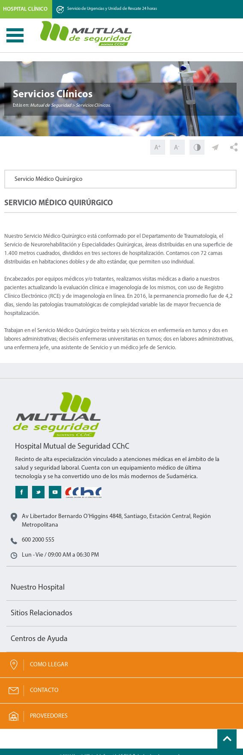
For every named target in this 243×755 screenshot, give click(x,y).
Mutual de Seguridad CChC (86, 33)
